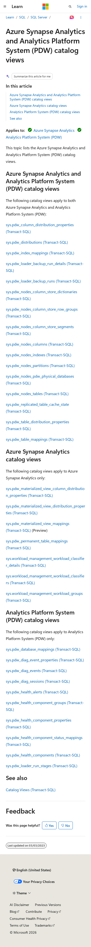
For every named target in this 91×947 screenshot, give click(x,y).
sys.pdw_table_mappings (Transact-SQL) (40, 439)
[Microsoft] (45, 6)
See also (16, 118)
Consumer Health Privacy (28, 918)
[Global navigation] (5, 6)
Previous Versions (48, 904)
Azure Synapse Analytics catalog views (38, 105)
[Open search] (70, 6)
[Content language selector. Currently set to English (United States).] (32, 870)
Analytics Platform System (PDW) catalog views (45, 111)
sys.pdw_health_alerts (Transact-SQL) (37, 691)
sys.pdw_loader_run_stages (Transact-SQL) (41, 765)
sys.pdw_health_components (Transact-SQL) (43, 754)
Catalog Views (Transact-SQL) (31, 789)
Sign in (82, 6)
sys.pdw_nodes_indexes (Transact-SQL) (38, 354)
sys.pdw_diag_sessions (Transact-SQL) (38, 681)
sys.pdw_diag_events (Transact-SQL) (36, 670)
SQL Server (39, 17)
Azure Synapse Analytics (53, 130)
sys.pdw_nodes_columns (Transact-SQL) (39, 344)
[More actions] (81, 17)
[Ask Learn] (72, 17)
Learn (10, 17)
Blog (13, 911)
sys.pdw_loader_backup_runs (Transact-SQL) (43, 280)
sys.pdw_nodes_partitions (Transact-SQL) (40, 365)
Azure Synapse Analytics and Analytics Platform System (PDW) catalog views (45, 96)
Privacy (53, 911)
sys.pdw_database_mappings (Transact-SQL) (43, 649)
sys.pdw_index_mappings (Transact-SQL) (40, 252)
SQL (22, 17)
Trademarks (43, 925)
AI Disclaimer (19, 904)
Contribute (34, 911)
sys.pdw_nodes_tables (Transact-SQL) (37, 393)
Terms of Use (19, 925)
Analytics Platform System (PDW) (34, 137)
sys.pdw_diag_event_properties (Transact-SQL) (45, 659)
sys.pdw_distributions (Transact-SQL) (37, 242)
